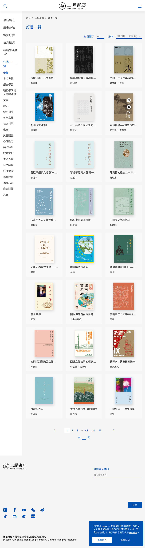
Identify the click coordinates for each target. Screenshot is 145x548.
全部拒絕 (125, 540)
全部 (5, 72)
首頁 (28, 17)
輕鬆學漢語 (10, 50)
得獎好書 (9, 35)
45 (100, 430)
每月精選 (9, 42)
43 (86, 430)
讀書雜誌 (9, 27)
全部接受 (102, 540)
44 (93, 430)
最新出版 (9, 20)
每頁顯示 (89, 36)
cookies (106, 526)
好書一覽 (7, 64)
